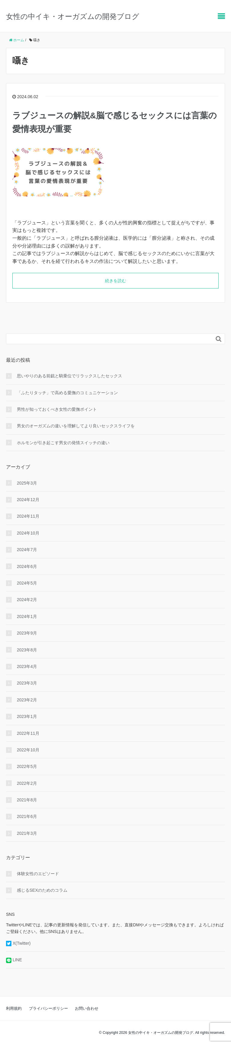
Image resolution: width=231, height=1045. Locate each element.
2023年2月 (27, 699)
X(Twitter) (22, 943)
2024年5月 (27, 583)
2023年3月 (27, 683)
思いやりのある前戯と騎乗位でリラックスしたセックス (69, 375)
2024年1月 (27, 616)
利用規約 (14, 1008)
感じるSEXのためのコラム (42, 890)
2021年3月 (27, 833)
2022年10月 (28, 749)
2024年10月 (28, 533)
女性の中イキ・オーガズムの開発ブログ (72, 16)
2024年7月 (27, 549)
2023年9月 (27, 633)
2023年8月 (27, 649)
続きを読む (115, 280)
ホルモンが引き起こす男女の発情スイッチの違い (63, 442)
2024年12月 (28, 499)
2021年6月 (27, 816)
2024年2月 (27, 599)
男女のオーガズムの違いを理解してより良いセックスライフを (76, 425)
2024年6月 (27, 566)
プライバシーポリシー (48, 1008)
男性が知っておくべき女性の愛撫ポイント (57, 409)
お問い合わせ (86, 1008)
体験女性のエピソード (38, 873)
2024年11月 (28, 516)
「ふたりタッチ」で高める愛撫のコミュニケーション (67, 392)
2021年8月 (27, 799)
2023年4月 (27, 666)
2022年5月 (27, 766)
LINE (17, 959)
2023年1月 (27, 716)
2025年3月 (27, 483)
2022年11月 (28, 733)
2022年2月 (27, 783)
